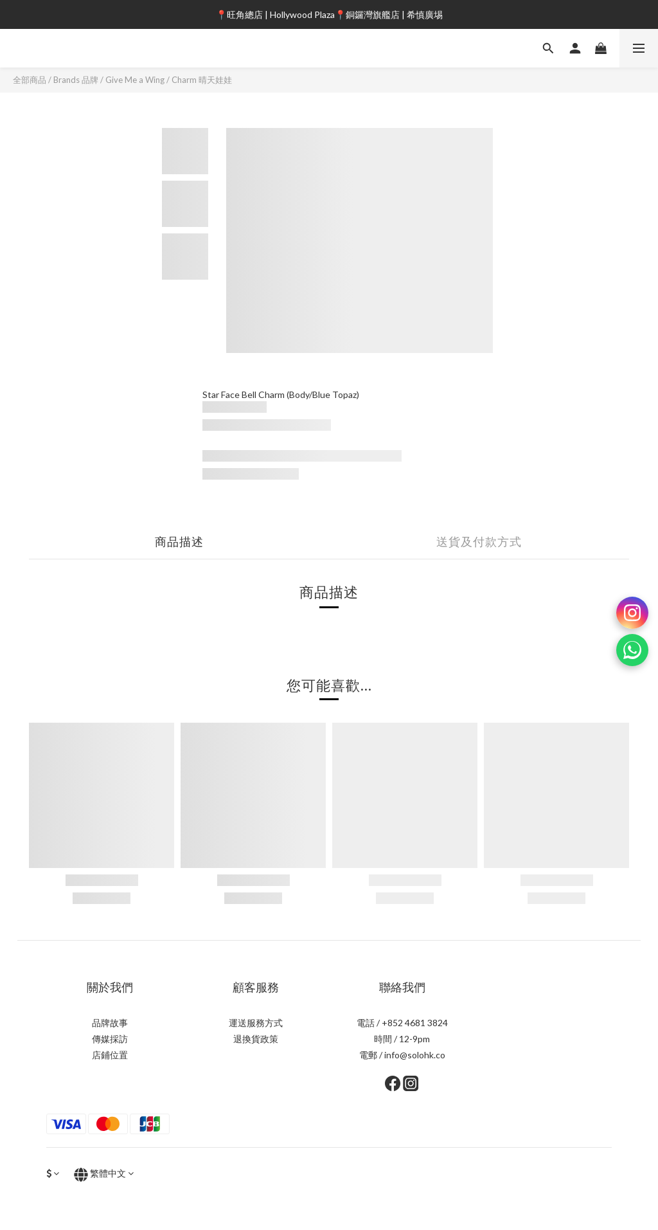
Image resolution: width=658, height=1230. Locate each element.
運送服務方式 (256, 1022)
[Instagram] (632, 613)
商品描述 (179, 541)
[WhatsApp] (632, 650)
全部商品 (29, 80)
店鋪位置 (110, 1054)
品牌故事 (110, 1022)
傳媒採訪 (110, 1038)
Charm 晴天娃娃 (202, 80)
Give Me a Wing (134, 80)
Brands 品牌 (75, 80)
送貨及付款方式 (479, 541)
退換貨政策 (255, 1038)
